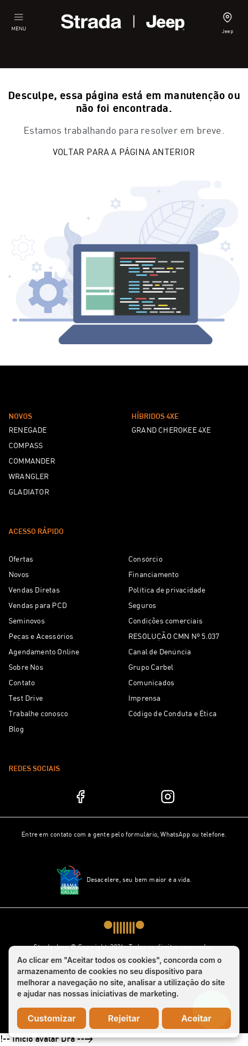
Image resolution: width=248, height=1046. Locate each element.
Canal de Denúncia (159, 652)
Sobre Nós (26, 667)
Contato (22, 683)
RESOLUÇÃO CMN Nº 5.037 (173, 636)
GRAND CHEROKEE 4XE (171, 430)
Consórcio (145, 559)
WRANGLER (29, 477)
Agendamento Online (44, 652)
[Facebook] (80, 796)
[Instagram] (167, 796)
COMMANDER (32, 461)
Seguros (142, 606)
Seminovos (27, 621)
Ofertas (21, 559)
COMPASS (26, 446)
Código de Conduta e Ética (172, 714)
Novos (19, 575)
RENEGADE (28, 430)
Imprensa (144, 698)
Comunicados (151, 683)
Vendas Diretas (34, 590)
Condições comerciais (165, 621)
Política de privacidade (167, 590)
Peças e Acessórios (41, 636)
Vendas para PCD (38, 606)
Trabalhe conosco (38, 714)
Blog (16, 729)
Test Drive (26, 698)
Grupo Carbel (150, 667)
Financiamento (153, 575)
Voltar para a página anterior (124, 152)
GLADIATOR (29, 492)
